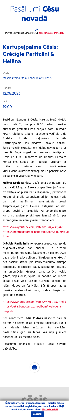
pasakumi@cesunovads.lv (51, 33)
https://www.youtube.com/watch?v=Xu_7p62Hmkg (34, 302)
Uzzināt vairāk (50, 409)
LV (36, 29)
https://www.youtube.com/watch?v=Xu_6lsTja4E (33, 227)
